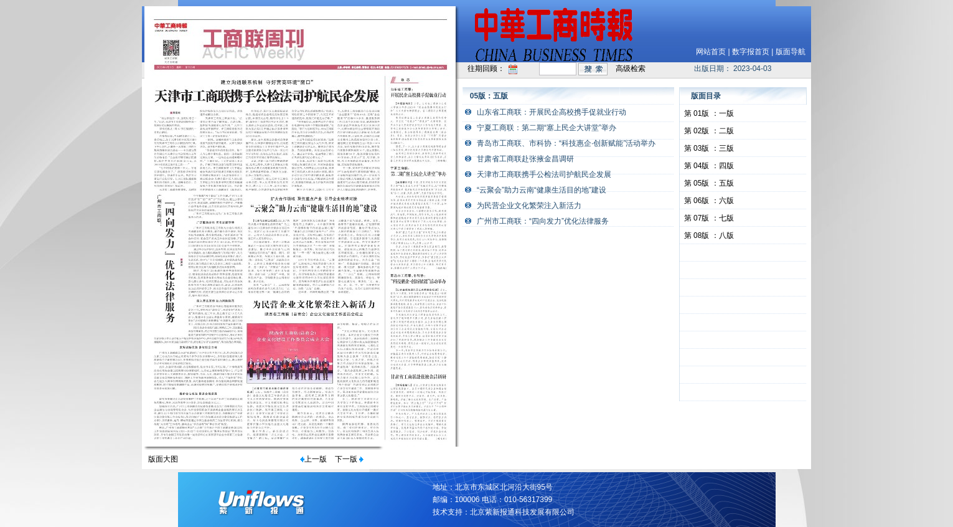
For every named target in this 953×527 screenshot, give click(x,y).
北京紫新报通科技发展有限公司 (522, 512)
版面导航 (790, 51)
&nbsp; (743, 253)
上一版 (315, 459)
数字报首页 (750, 51)
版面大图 (163, 459)
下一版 (346, 459)
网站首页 (711, 51)
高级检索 (631, 68)
